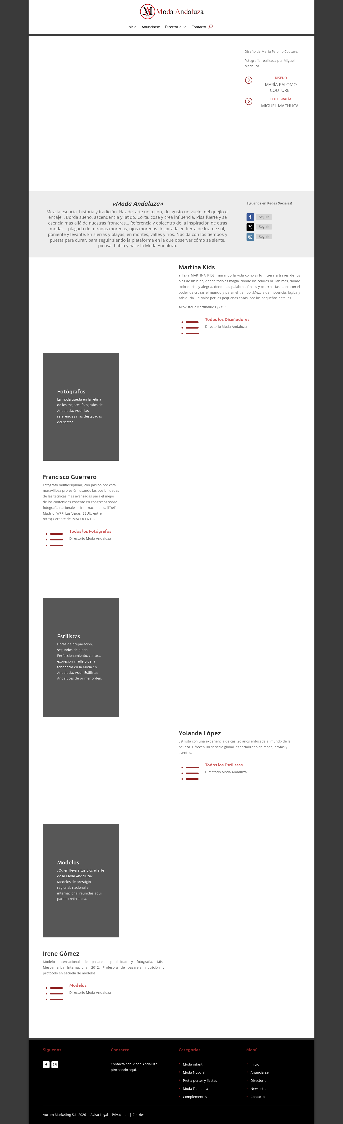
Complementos (195, 1096)
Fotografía (281, 99)
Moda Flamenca (195, 1088)
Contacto (199, 27)
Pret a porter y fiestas (200, 1080)
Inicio (132, 27)
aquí (132, 1069)
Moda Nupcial (194, 1072)
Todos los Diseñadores (227, 319)
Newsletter (259, 1088)
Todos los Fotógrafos (90, 531)
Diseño (281, 77)
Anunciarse (151, 27)
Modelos (77, 985)
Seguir (264, 216)
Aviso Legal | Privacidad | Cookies (118, 1114)
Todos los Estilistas (224, 764)
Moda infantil (193, 1064)
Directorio (173, 27)
